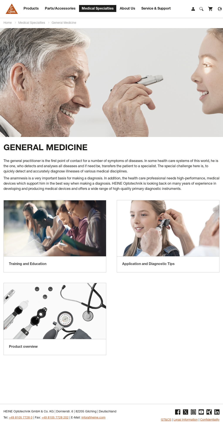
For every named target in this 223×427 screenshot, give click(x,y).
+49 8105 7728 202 (55, 417)
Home (8, 23)
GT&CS (166, 420)
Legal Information (186, 420)
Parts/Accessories (60, 9)
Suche (201, 9)
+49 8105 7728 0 (20, 417)
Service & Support (156, 9)
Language (219, 9)
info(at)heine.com (93, 417)
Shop (210, 9)
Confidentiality (210, 420)
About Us (127, 9)
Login (193, 9)
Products (31, 9)
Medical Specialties (98, 9)
